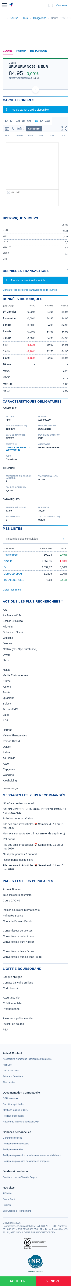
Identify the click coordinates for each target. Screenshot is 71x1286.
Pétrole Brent (11, 554)
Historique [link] (38, 50)
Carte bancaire (11, 988)
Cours (8, 50)
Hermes (7, 729)
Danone (7, 643)
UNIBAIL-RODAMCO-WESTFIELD (18, 449)
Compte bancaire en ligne (18, 982)
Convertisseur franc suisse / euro (22, 956)
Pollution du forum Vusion (18, 818)
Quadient (8, 697)
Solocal (7, 703)
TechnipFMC (10, 709)
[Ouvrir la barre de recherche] (49, 5)
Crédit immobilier (13, 1003)
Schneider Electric (13, 632)
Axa (5, 609)
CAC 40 (8, 561)
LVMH (6, 654)
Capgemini (9, 769)
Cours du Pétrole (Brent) (17, 921)
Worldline (8, 774)
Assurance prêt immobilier (18, 1018)
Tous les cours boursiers (17, 894)
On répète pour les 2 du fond (20, 854)
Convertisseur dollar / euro (18, 936)
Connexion (62, 5)
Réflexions (9, 839)
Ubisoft (7, 746)
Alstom (7, 686)
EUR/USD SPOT (13, 573)
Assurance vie (11, 997)
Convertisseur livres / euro (18, 951)
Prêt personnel (11, 1008)
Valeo (6, 714)
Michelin (7, 626)
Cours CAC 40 (11, 900)
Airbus (6, 752)
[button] (4, 5)
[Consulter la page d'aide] (53, 5)
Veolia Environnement (16, 675)
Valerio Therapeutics (15, 735)
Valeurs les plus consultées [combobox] (22, 538)
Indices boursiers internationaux (21, 909)
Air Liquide (9, 758)
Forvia (6, 692)
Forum (21, 50)
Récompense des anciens (18, 859)
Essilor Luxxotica (13, 620)
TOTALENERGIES (14, 580)
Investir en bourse (13, 1023)
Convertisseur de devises (18, 930)
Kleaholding (10, 780)
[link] (27, 1059)
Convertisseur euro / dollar (18, 941)
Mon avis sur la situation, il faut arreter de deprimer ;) (34, 833)
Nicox (6, 660)
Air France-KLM (12, 615)
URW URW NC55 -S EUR (28, 67)
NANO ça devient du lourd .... (20, 803)
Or (5, 567)
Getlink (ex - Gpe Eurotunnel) (20, 649)
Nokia (6, 669)
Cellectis (8, 637)
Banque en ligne (12, 976)
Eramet (7, 681)
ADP (5, 720)
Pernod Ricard (11, 741)
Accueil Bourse (11, 889)
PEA (5, 1029)
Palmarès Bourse (13, 915)
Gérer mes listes (12, 589)
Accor (6, 763)
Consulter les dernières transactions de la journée (30, 289)
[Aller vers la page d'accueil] (11, 5)
